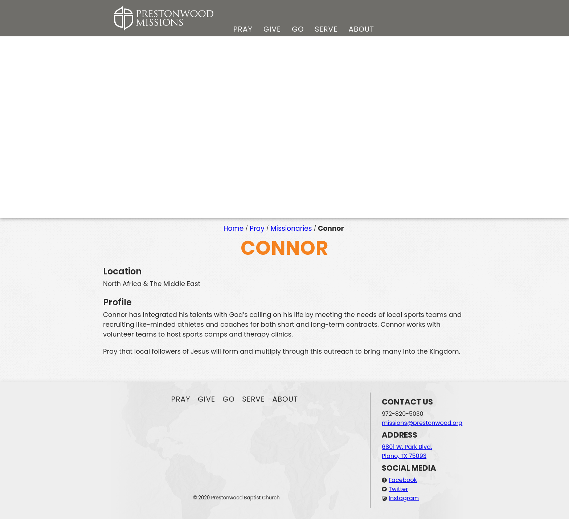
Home (234, 228)
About (361, 29)
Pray (243, 29)
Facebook (403, 480)
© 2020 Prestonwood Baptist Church (236, 497)
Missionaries (291, 228)
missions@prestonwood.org (422, 423)
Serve (326, 29)
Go (298, 29)
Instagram (404, 498)
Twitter (398, 489)
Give (272, 29)
